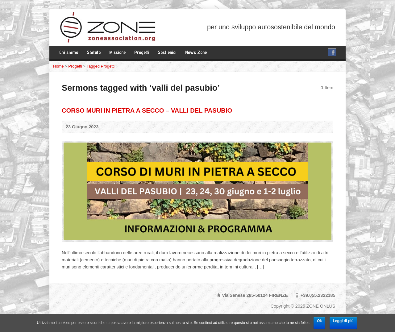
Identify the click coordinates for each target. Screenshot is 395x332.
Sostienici (167, 52)
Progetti (141, 52)
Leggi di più (343, 321)
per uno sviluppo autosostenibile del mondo (271, 27)
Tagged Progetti (101, 66)
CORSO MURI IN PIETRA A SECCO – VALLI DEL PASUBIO (147, 110)
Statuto (94, 52)
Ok (319, 321)
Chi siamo (68, 52)
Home (58, 66)
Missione (117, 52)
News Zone (196, 52)
